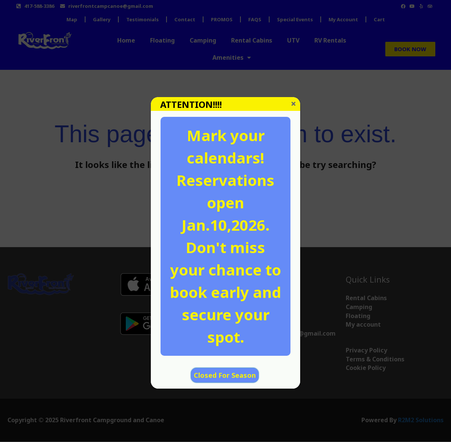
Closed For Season (225, 375)
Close (293, 103)
